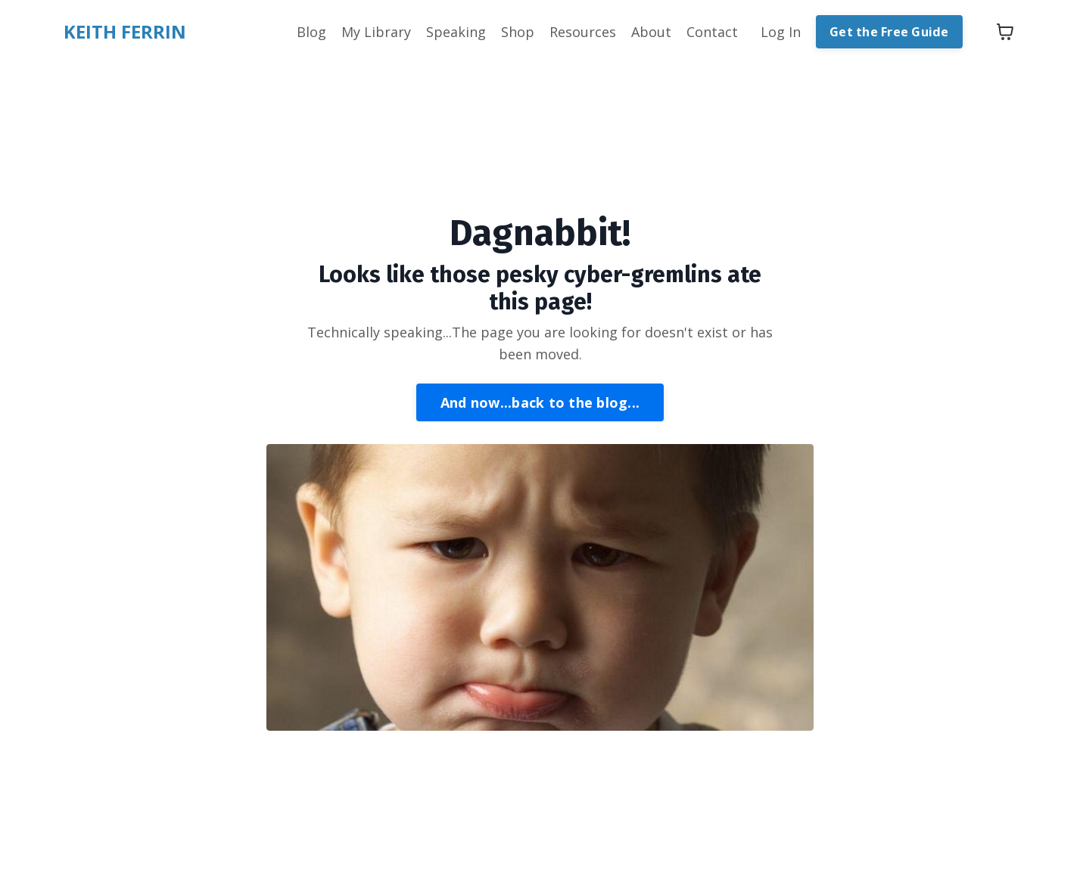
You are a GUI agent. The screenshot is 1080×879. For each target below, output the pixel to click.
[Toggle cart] (1005, 32)
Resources (582, 32)
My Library (376, 32)
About (651, 32)
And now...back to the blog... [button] (540, 402)
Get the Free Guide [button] (889, 31)
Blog (311, 32)
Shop (517, 32)
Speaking (456, 32)
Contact (712, 32)
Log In (781, 32)
